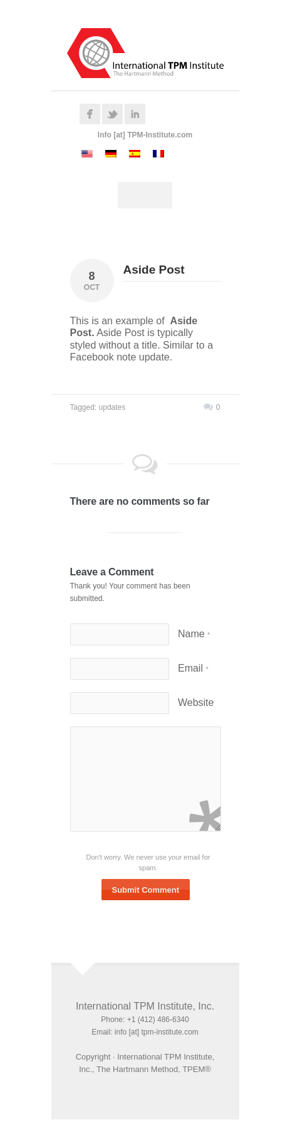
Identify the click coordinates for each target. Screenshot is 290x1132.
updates (112, 407)
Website (196, 702)
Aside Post (154, 269)
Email (193, 668)
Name (194, 633)
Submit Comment (146, 890)
